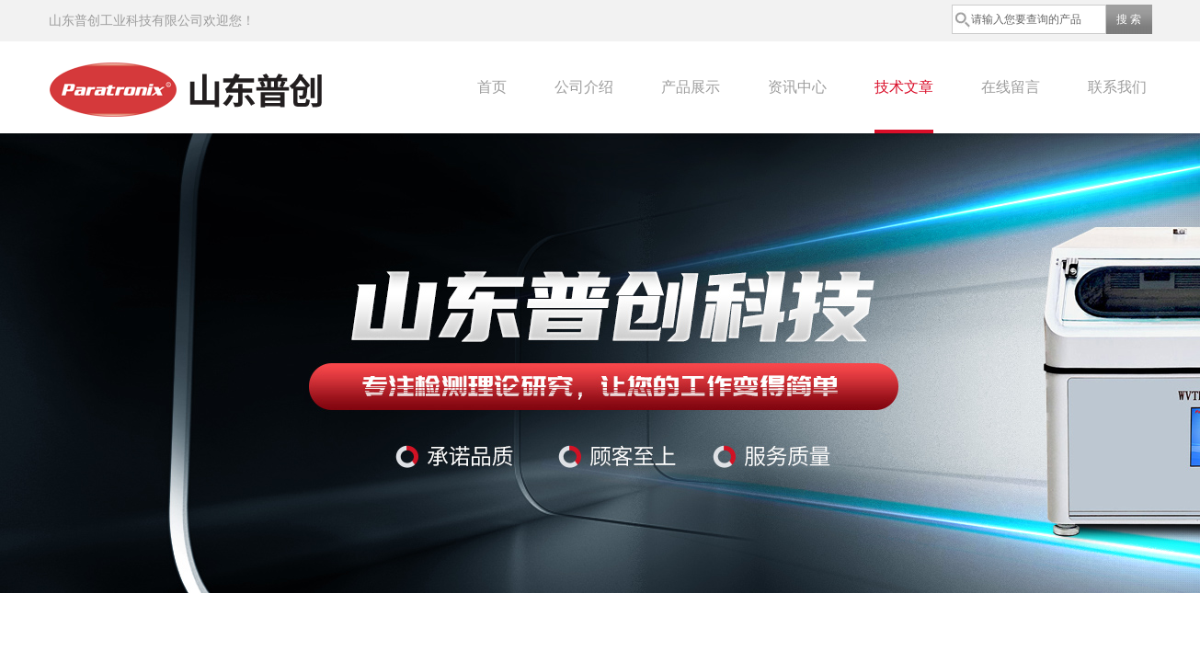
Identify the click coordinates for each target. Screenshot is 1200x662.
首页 (492, 87)
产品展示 (690, 87)
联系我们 (1117, 87)
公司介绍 (583, 87)
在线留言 (1010, 87)
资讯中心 (797, 87)
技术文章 (903, 87)
